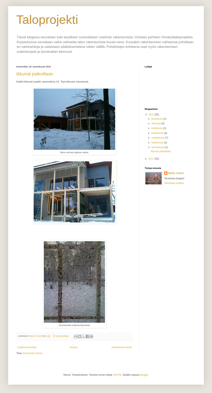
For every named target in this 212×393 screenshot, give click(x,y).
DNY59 (117, 374)
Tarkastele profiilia (174, 183)
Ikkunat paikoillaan (34, 73)
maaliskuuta (158, 137)
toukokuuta (157, 133)
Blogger (144, 374)
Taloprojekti (47, 19)
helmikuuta (157, 142)
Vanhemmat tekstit (121, 347)
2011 (152, 158)
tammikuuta (158, 147)
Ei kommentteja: (61, 336)
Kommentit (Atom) (33, 353)
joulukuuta (157, 118)
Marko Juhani (176, 173)
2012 (152, 114)
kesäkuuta (157, 128)
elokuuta (156, 123)
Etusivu (74, 347)
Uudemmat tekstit (26, 347)
